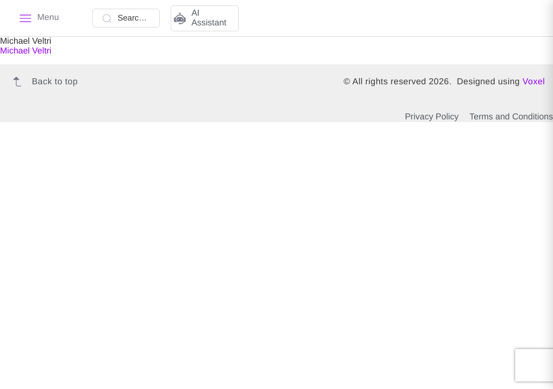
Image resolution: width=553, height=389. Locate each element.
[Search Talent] (126, 18)
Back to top (43, 81)
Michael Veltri (25, 51)
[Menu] (39, 18)
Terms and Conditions (511, 117)
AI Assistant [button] (200, 18)
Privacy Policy (432, 117)
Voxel (534, 81)
